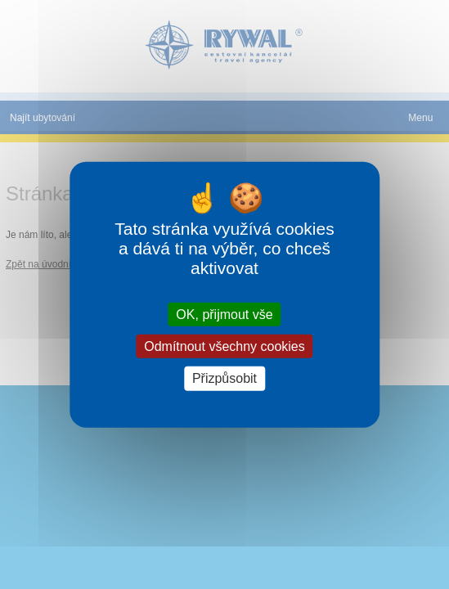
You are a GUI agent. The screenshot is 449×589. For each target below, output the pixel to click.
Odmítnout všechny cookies (224, 346)
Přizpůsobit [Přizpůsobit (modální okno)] (224, 378)
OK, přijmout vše (224, 314)
